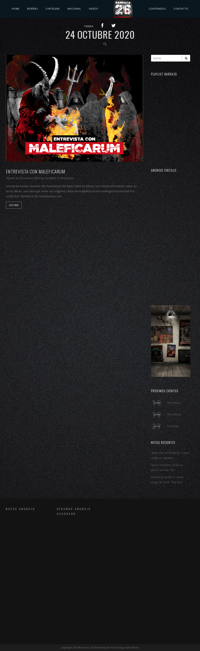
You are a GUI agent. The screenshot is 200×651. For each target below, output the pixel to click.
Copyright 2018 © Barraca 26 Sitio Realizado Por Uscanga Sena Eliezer (100, 647)
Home (15, 8)
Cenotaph (173, 426)
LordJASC (51, 178)
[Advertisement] (170, 236)
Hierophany (174, 402)
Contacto (181, 8)
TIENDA (89, 26)
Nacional (74, 8)
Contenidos (157, 8)
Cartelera (53, 8)
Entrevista (66, 178)
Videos (93, 8)
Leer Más (14, 205)
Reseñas (32, 8)
